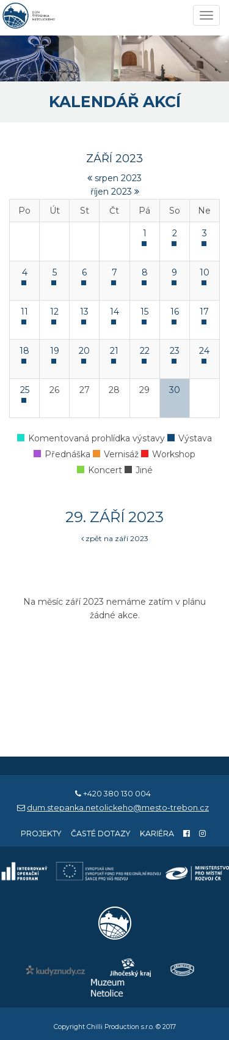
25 (24, 389)
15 (144, 311)
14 (114, 311)
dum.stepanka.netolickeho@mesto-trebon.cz (118, 807)
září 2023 (114, 158)
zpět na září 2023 (114, 538)
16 (174, 311)
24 (204, 350)
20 (84, 350)
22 (145, 350)
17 (204, 311)
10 (204, 272)
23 (175, 350)
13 (84, 311)
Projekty (41, 833)
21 (114, 350)
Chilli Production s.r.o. (120, 1027)
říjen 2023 (114, 191)
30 (174, 389)
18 (24, 350)
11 (24, 311)
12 (54, 311)
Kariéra (157, 833)
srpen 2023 (114, 178)
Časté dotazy (101, 833)
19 (54, 350)
